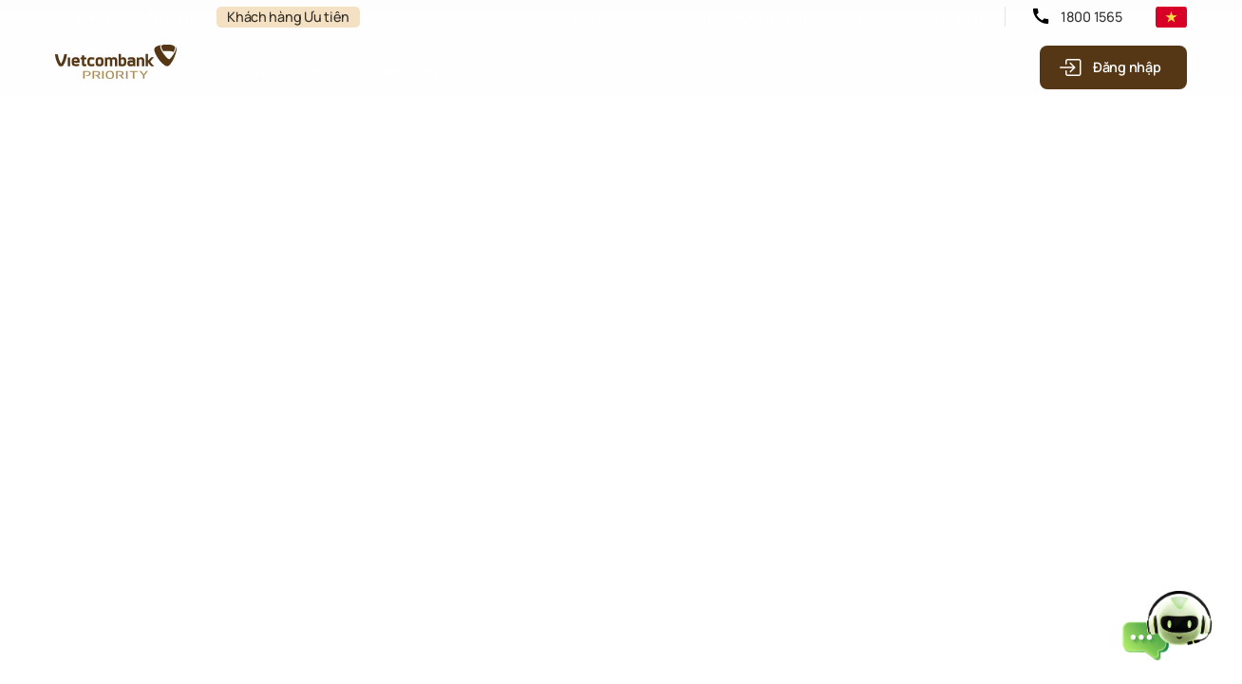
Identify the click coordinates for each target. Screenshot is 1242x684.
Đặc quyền (244, 70)
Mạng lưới (857, 17)
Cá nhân (90, 17)
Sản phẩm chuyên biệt (368, 70)
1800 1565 (1091, 17)
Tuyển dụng (946, 17)
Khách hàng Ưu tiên (288, 17)
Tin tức (697, 17)
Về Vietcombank (604, 17)
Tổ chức (172, 17)
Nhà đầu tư (772, 17)
